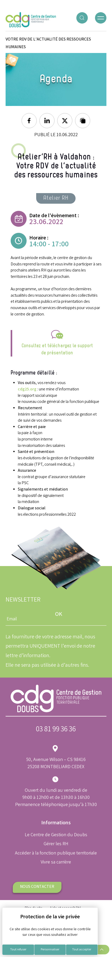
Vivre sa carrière (56, 862)
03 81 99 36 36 (56, 730)
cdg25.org (27, 389)
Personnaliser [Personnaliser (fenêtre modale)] (50, 949)
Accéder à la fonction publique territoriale (56, 853)
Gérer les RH (56, 844)
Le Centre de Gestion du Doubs (56, 835)
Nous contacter (37, 887)
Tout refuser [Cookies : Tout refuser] (18, 949)
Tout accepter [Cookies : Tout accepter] (81, 949)
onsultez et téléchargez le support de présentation (58, 349)
